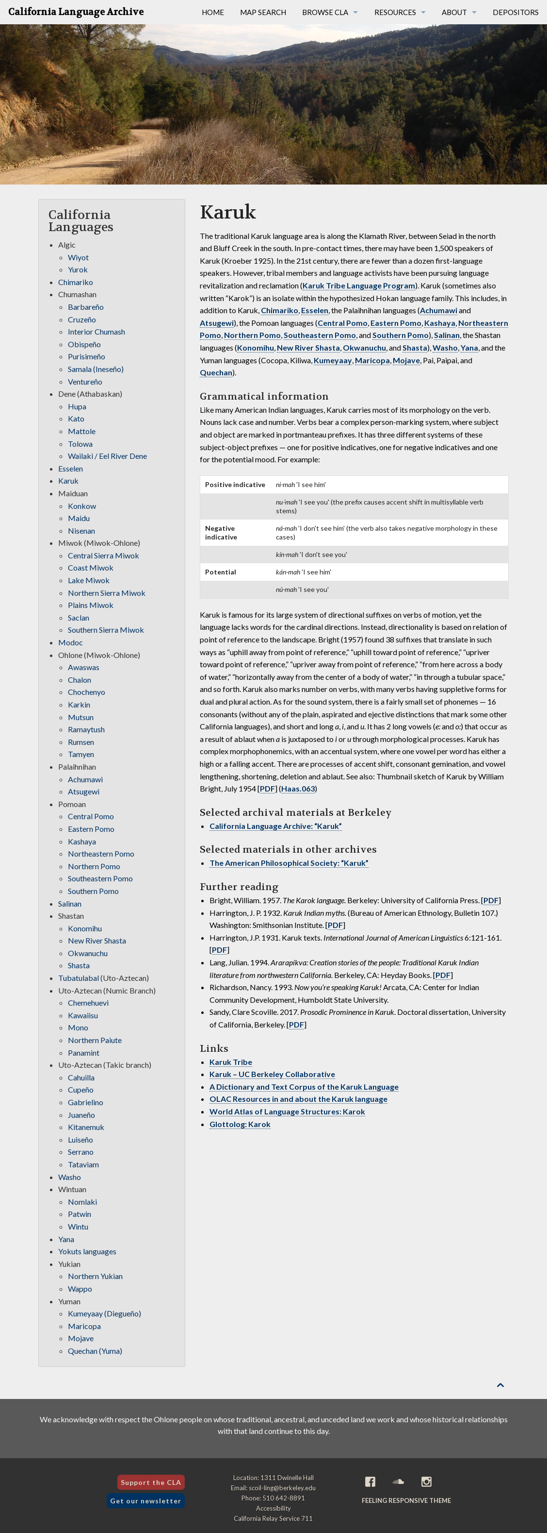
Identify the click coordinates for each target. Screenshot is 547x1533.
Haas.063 (298, 788)
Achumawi (438, 310)
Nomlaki (82, 1201)
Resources (395, 12)
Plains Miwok (90, 604)
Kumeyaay (333, 360)
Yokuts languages (87, 1251)
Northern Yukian (95, 1275)
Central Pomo (343, 322)
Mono (78, 1027)
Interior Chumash (96, 331)
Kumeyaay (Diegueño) (104, 1313)
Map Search (263, 12)
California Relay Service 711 (273, 1518)
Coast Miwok (90, 567)
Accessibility (273, 1508)
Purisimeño (86, 356)
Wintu (78, 1226)
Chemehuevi (88, 1002)
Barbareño (86, 306)
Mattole (82, 431)
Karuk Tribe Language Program (359, 285)
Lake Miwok (89, 580)
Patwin (79, 1213)
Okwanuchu (364, 347)
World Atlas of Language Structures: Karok (287, 1111)
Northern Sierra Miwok (106, 592)
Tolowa (80, 443)
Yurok (78, 269)
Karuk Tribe (230, 1061)
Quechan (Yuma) (95, 1350)
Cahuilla (81, 1077)
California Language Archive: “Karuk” (275, 825)
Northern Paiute (95, 1039)
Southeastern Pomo (320, 334)
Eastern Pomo (395, 322)
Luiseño (80, 1139)
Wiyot (78, 257)
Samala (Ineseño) (96, 368)
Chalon (79, 679)
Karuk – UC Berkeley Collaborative (272, 1073)
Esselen (314, 310)
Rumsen (81, 741)
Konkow (82, 505)
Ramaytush (86, 729)
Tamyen (81, 753)
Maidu (79, 517)
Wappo (80, 1288)
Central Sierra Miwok (103, 555)
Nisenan (81, 530)
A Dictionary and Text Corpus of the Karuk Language (304, 1086)
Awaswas (83, 667)
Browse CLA (325, 12)
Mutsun (81, 717)
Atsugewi (217, 322)
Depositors (516, 12)
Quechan (216, 372)
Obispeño (84, 344)
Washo (445, 347)
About (454, 12)
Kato (76, 418)
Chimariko (279, 310)
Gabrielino (85, 1102)
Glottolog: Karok (240, 1124)
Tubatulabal (78, 977)
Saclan (78, 617)
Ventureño (85, 381)
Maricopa (372, 360)
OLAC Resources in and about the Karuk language (298, 1098)
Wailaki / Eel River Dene (107, 455)
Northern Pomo (252, 334)
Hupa (77, 406)
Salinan (447, 334)
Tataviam (83, 1164)
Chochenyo (86, 691)
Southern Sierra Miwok (106, 629)
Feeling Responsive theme (406, 1500)
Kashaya (439, 322)
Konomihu (255, 347)
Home (213, 12)
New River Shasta (308, 347)
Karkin (79, 704)
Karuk (68, 480)
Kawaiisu (83, 1015)
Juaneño (81, 1114)
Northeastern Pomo (101, 853)
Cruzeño (82, 319)
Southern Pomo (400, 334)
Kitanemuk (86, 1126)
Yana (469, 347)
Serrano (81, 1151)
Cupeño (81, 1089)
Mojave (406, 360)
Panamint (83, 1052)
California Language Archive (76, 12)
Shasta (414, 347)
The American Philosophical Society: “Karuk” (289, 862)
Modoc (70, 642)
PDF (267, 788)
